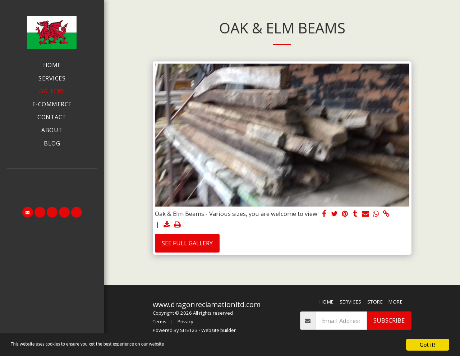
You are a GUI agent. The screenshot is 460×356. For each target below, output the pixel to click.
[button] (52, 178)
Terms (159, 321)
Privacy (185, 321)
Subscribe (389, 320)
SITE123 (189, 330)
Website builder (218, 330)
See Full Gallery (187, 243)
